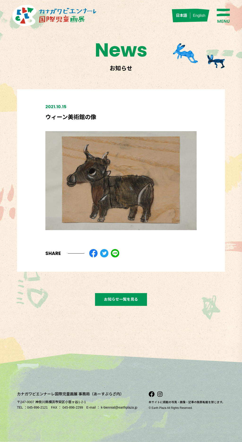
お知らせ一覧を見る (121, 299)
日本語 (181, 15)
